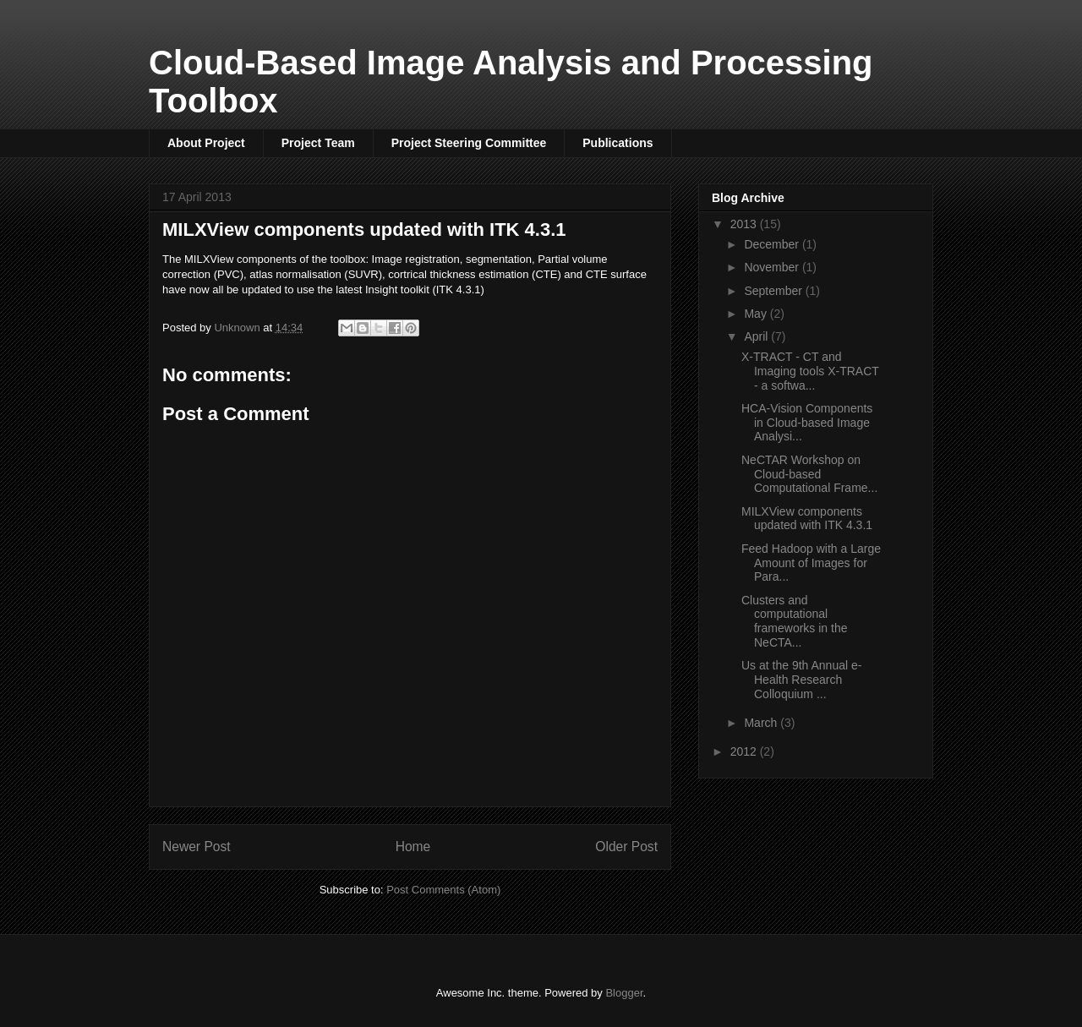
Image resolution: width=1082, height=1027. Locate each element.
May (756, 313)
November (772, 267)
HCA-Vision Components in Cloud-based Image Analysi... (806, 423)
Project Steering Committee (469, 143)
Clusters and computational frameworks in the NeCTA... (794, 621)
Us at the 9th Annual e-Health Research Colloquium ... (801, 679)
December (772, 244)
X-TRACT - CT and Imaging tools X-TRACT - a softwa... (810, 371)
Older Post (626, 846)
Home (413, 846)
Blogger (623, 992)
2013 (745, 224)
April (757, 336)
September (774, 291)
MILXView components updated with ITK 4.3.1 (806, 519)
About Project (206, 143)
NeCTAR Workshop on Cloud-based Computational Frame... (809, 474)
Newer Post (196, 846)
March (762, 722)
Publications (617, 143)
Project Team (318, 143)
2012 (745, 751)
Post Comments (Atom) (443, 889)
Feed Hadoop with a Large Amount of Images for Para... (811, 563)
